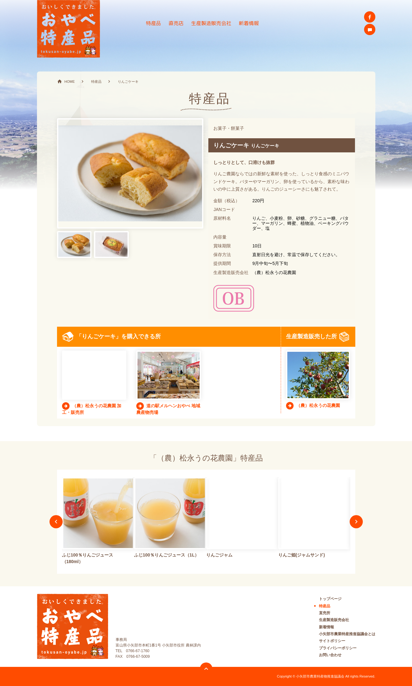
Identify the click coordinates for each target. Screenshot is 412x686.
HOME (70, 81)
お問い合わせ (330, 655)
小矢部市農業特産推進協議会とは (347, 634)
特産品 (153, 23)
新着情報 (249, 23)
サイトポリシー (332, 641)
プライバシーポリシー (338, 648)
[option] (98, 521)
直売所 (324, 613)
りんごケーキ (128, 81)
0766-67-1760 (137, 651)
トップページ (330, 599)
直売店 (176, 23)
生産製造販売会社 (211, 23)
